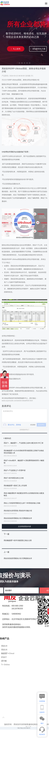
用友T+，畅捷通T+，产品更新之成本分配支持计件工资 (23, 443)
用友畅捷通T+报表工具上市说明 (15, 485)
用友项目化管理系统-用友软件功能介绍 (18, 511)
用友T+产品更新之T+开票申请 (14, 470)
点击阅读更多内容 (24, 526)
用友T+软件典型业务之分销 (14, 478)
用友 (39, 87)
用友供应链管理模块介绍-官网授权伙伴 (18, 518)
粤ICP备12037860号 (24, 728)
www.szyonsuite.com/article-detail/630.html (17, 401)
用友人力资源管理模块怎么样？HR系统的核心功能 (22, 503)
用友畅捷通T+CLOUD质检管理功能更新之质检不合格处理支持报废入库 (24, 452)
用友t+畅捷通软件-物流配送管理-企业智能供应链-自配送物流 (24, 494)
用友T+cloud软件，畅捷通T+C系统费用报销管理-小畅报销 (24, 462)
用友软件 (5, 80)
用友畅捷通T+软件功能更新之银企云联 (18, 540)
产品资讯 (5, 76)
